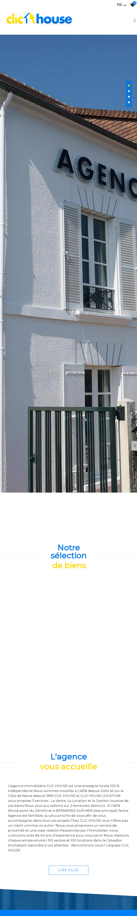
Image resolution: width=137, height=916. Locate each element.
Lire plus (68, 868)
